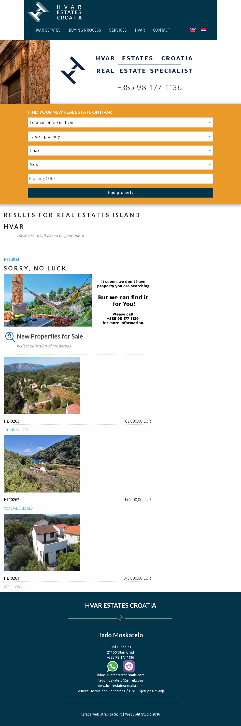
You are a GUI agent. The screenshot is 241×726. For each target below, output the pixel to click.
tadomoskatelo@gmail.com (120, 680)
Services (118, 30)
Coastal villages (18, 508)
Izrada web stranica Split (101, 714)
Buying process (85, 30)
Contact (161, 30)
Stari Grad (13, 587)
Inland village (16, 430)
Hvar (140, 30)
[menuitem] (193, 30)
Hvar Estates (47, 30)
